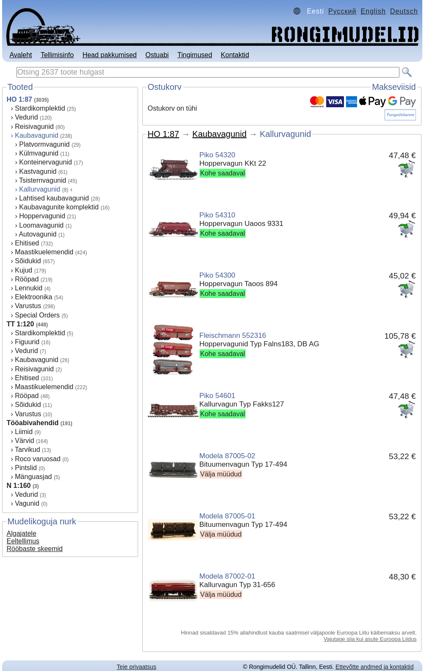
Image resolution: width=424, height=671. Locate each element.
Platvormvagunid (44, 144)
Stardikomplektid (40, 108)
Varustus (28, 305)
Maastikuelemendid (44, 252)
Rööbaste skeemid (35, 548)
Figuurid (27, 341)
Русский (342, 11)
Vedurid (26, 117)
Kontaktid (235, 54)
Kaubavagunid (36, 135)
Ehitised (27, 243)
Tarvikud (27, 449)
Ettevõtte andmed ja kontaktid (374, 666)
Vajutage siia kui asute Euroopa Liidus (370, 639)
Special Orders (37, 315)
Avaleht (20, 54)
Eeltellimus (23, 541)
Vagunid (27, 503)
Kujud (23, 270)
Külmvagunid (38, 153)
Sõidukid (28, 261)
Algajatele (21, 533)
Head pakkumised (110, 54)
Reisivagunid (34, 126)
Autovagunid (37, 234)
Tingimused (194, 54)
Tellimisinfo (57, 54)
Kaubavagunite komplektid (59, 207)
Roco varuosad (38, 458)
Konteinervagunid (45, 162)
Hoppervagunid (42, 216)
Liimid (24, 431)
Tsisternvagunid (42, 180)
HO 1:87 (19, 99)
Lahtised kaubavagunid (54, 198)
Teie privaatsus (136, 666)
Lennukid (28, 288)
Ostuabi (157, 54)
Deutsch (404, 11)
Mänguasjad (33, 476)
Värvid (24, 440)
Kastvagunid (37, 171)
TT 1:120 (20, 324)
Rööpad (27, 279)
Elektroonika (33, 297)
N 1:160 (19, 485)
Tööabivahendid (33, 422)
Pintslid (26, 467)
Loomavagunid (41, 225)
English (372, 11)
